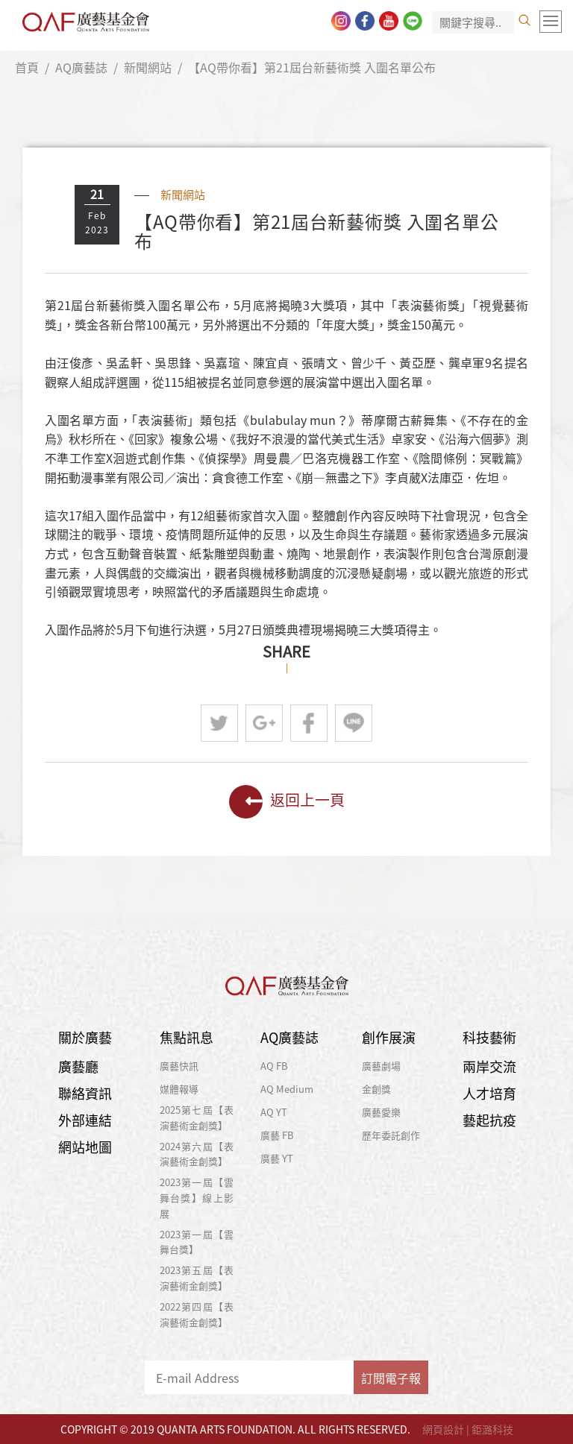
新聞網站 (148, 67)
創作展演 (389, 1037)
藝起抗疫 (489, 1120)
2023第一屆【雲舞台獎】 (197, 1242)
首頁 (27, 67)
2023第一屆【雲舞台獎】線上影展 (197, 1197)
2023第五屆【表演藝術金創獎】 (197, 1278)
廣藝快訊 (179, 1066)
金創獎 (376, 1089)
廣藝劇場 (381, 1066)
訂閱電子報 (391, 1378)
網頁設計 (443, 1429)
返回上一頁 (287, 802)
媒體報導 (179, 1089)
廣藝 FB (277, 1135)
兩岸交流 (489, 1066)
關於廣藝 (85, 1037)
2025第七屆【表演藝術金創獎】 (197, 1117)
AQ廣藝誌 (81, 67)
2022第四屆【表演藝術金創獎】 (197, 1314)
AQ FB (274, 1066)
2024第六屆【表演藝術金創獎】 (197, 1154)
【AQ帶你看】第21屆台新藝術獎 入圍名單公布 (312, 67)
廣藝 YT (276, 1158)
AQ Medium (286, 1089)
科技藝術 (489, 1037)
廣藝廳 (78, 1066)
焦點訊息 (186, 1037)
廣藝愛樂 (381, 1112)
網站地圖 (85, 1147)
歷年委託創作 (391, 1135)
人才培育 (489, 1093)
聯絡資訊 (85, 1093)
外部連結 (85, 1120)
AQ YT (273, 1112)
